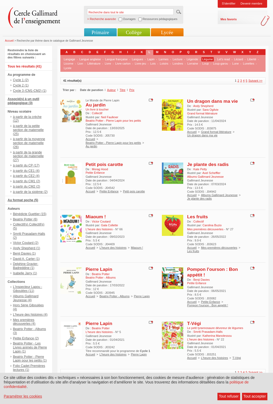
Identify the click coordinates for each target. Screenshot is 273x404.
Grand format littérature (216, 131)
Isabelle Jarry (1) (25, 273)
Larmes (164, 59)
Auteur (111, 90)
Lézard (238, 59)
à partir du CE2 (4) (26, 176)
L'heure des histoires (112, 247)
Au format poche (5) (23, 200)
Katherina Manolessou (217, 335)
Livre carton (122, 63)
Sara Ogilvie (210, 109)
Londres (178, 63)
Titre (123, 90)
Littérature (94, 63)
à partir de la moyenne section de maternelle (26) (29, 143)
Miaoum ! (96, 216)
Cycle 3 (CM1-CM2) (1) (29, 91)
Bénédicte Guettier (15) (29, 214)
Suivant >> (255, 80)
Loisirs (164, 63)
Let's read (223, 59)
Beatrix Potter (101, 274)
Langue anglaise (90, 59)
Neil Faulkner (109, 117)
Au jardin (96, 105)
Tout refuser (229, 396)
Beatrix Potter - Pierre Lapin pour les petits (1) (30, 359)
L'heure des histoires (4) (30, 314)
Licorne (68, 63)
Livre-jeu (140, 63)
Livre (108, 63)
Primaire (100, 32)
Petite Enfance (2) (26, 338)
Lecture (177, 59)
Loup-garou (220, 63)
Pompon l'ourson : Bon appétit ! (207, 305)
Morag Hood (100, 169)
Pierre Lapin (99, 269)
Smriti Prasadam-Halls (208, 331)
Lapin (150, 59)
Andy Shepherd (203, 106)
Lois (152, 63)
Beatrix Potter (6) (25, 219)
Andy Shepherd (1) (26, 248)
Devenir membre (251, 3)
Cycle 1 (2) (21, 80)
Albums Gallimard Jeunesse (219, 195)
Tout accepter (254, 396)
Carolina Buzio (212, 225)
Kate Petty (200, 169)
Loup (205, 63)
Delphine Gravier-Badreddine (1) (25, 266)
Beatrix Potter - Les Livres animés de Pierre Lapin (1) (30, 347)
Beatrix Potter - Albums (114, 296)
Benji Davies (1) (24, 253)
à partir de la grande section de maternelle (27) (28, 156)
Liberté (251, 59)
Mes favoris (229, 19)
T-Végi (194, 323)
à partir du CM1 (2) (26, 181)
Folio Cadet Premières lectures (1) (29, 368)
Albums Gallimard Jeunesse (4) (25, 298)
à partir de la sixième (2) (30, 192)
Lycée (167, 32)
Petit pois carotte (104, 164)
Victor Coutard (101, 221)
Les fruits (197, 216)
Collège (134, 32)
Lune (235, 63)
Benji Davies (201, 279)
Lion (80, 63)
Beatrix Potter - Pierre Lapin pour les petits (113, 142)
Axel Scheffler (211, 173)
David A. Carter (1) (26, 259)
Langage (69, 59)
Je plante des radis (208, 164)
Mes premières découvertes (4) (24, 322)
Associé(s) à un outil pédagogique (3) (23, 101)
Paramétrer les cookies (23, 396)
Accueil (9, 40)
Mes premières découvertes (219, 247)
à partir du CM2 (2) (26, 186)
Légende (192, 59)
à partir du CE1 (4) (26, 171)
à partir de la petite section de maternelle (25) (28, 130)
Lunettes (248, 63)
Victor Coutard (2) (25, 243)
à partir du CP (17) (26, 165)
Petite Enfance (109, 191)
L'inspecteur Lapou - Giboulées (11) (27, 289)
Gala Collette (109, 225)
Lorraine (192, 63)
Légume (207, 59)
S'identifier (229, 3)
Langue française (116, 59)
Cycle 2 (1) (21, 85)
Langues (137, 59)
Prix (131, 90)
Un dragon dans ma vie (212, 101)
